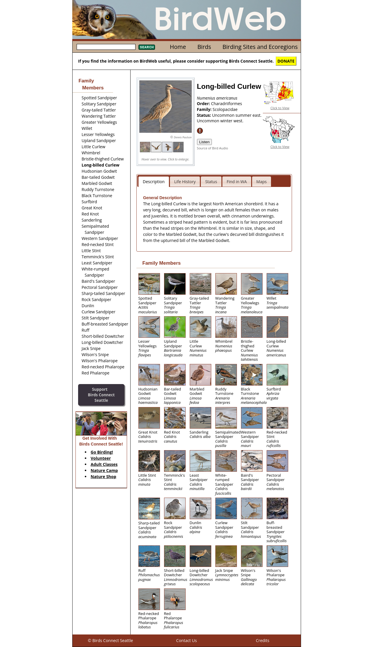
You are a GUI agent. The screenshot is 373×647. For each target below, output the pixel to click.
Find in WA (237, 181)
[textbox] (106, 47)
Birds (204, 47)
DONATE (286, 61)
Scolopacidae (225, 109)
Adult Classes (104, 464)
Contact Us (186, 640)
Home (178, 47)
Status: (204, 115)
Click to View (279, 108)
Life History (185, 181)
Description (154, 181)
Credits (262, 640)
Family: (205, 109)
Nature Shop (103, 476)
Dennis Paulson (183, 137)
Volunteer (101, 458)
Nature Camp (104, 470)
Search (146, 47)
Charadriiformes (226, 103)
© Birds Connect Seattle (110, 640)
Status (211, 181)
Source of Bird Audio (212, 148)
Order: (204, 103)
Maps (261, 181)
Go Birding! (102, 452)
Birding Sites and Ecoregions (260, 47)
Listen (204, 142)
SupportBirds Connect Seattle (101, 395)
